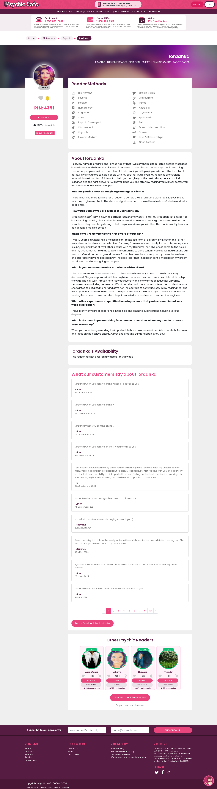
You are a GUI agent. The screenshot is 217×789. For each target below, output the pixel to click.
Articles (135, 11)
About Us (29, 751)
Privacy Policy (117, 748)
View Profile (91, 685)
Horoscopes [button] (111, 11)
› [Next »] (155, 610)
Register (197, 4)
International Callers (50, 787)
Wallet (99, 11)
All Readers (49, 38)
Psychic (67, 38)
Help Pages (73, 754)
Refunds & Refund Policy (122, 751)
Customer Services (150, 11)
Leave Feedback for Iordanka (92, 623)
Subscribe (173, 730)
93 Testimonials (44, 125)
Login (209, 4)
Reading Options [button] (84, 11)
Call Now (44, 117)
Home (31, 38)
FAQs (70, 751)
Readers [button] (61, 11)
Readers (29, 754)
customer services (162, 758)
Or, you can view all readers (130, 705)
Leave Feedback (44, 132)
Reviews (125, 11)
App (71, 11)
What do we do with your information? (129, 757)
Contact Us (73, 748)
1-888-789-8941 (105, 21)
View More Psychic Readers (130, 697)
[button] (208, 780)
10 (150, 610)
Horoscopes (31, 760)
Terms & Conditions (120, 754)
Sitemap (66, 787)
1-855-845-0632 (54, 21)
